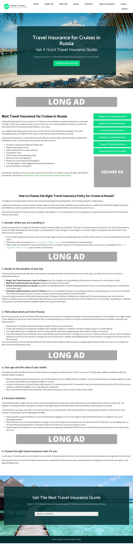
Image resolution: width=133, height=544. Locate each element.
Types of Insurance (107, 4)
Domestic (89, 4)
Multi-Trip (63, 4)
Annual (76, 4)
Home (36, 4)
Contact (124, 8)
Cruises (124, 4)
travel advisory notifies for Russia (47, 243)
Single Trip (49, 4)
